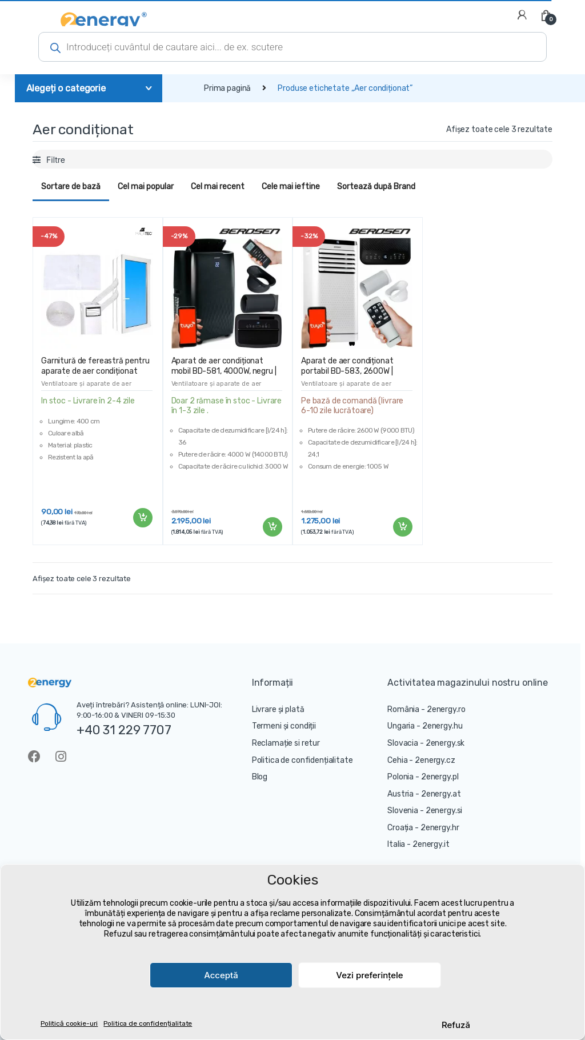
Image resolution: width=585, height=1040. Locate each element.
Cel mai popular (146, 186)
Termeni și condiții (284, 726)
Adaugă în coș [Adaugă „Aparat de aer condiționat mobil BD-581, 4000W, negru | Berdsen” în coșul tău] (272, 527)
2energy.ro (446, 709)
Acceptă (221, 975)
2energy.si (444, 810)
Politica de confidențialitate (147, 1023)
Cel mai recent (218, 186)
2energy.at (441, 794)
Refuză (456, 1024)
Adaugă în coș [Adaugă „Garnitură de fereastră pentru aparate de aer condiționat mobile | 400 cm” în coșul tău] (142, 517)
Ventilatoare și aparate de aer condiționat (86, 387)
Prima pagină (227, 88)
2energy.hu (442, 726)
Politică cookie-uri (69, 1023)
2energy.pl (440, 777)
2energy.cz (435, 760)
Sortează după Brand (376, 186)
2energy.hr (439, 828)
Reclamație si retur (286, 743)
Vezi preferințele (369, 975)
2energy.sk (445, 743)
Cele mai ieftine (291, 186)
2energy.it (431, 844)
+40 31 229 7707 (124, 729)
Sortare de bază (71, 186)
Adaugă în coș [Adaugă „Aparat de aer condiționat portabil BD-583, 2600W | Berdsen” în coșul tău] (402, 527)
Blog (259, 777)
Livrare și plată (278, 709)
